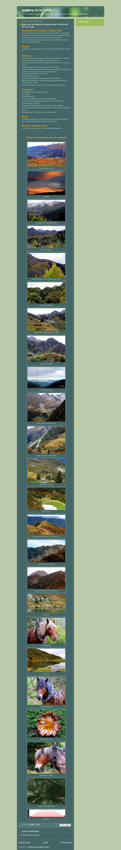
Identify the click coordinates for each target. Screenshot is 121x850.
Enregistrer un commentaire (30, 835)
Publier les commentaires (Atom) (38, 847)
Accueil (45, 842)
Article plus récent (24, 842)
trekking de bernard (36, 10)
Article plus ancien (66, 842)
